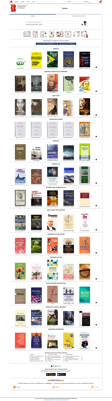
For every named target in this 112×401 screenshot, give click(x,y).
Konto (33, 1)
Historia (22, 1)
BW (76, 1)
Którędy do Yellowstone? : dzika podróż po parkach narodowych (75, 359)
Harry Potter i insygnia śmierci (35, 358)
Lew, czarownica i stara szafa (34, 357)
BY (81, 1)
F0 (89, 1)
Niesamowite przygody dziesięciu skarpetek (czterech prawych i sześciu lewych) (60, 357)
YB (78, 1)
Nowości (16, 1)
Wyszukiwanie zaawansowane (32, 24)
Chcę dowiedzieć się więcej (49, 399)
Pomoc (28, 1)
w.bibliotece (49, 383)
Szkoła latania (50, 358)
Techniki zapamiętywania (69, 357)
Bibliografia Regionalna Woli (79, 16)
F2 (95, 1)
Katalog (33, 16)
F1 (92, 1)
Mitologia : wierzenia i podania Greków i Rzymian (38, 356)
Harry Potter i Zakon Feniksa (34, 359)
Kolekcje (40, 24)
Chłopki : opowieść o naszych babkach (54, 356)
